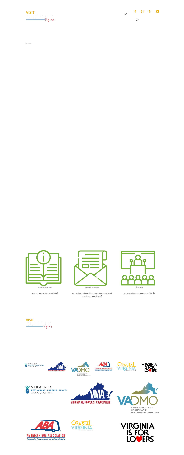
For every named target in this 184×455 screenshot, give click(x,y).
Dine (103, 14)
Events (93, 14)
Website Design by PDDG (141, 333)
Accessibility (136, 324)
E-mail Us (64, 336)
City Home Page (138, 319)
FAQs (98, 319)
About (69, 14)
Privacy (134, 328)
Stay (109, 14)
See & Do (81, 14)
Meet (118, 14)
